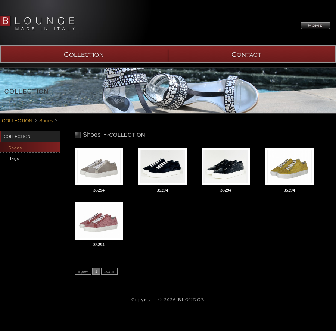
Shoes (46, 120)
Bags (13, 158)
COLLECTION (84, 54)
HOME (315, 25)
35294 (99, 190)
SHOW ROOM (252, 54)
